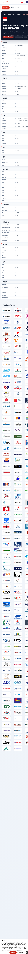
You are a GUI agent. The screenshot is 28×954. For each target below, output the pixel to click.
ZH (22, 2)
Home (5, 14)
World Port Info (11, 14)
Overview (5, 7)
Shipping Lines (15, 7)
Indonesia (19, 14)
